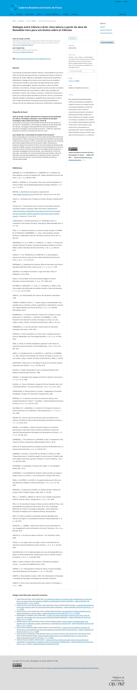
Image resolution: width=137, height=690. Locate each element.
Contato (65, 14)
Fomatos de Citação (76, 71)
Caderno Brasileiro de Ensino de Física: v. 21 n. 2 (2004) (61, 613)
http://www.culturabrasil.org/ (23, 194)
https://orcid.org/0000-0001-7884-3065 (23, 45)
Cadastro (118, 1)
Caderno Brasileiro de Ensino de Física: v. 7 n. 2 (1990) (35, 638)
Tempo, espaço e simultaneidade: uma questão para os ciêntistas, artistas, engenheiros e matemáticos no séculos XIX (52, 622)
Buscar (123, 14)
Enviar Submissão (107, 42)
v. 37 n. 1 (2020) (31, 21)
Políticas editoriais (52, 14)
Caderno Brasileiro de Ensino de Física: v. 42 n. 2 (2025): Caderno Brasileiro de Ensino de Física (55, 643)
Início (14, 21)
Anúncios (75, 14)
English (102, 27)
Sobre (39, 14)
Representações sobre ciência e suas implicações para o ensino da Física (63, 636)
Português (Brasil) (106, 33)
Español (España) (106, 30)
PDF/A (73, 38)
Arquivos (19, 14)
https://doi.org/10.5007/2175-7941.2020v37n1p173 (33, 59)
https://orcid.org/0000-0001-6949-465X (23, 52)
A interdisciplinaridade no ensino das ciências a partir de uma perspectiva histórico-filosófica (55, 606)
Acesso (125, 1)
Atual (11, 14)
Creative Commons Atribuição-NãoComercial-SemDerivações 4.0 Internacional (72, 668)
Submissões (30, 14)
